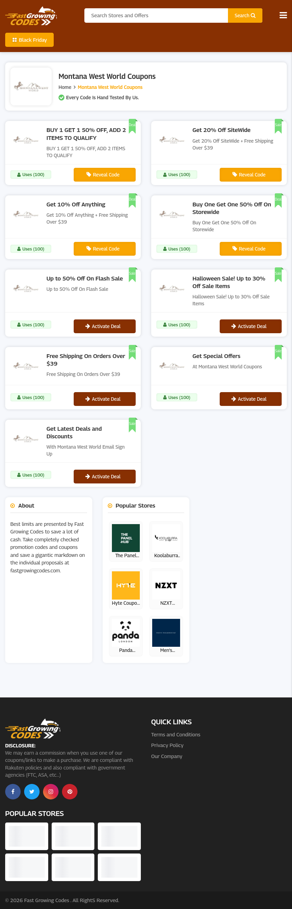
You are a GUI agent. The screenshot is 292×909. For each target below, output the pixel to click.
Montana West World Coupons (110, 87)
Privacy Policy (167, 745)
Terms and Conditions (175, 734)
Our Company (166, 756)
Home (65, 87)
